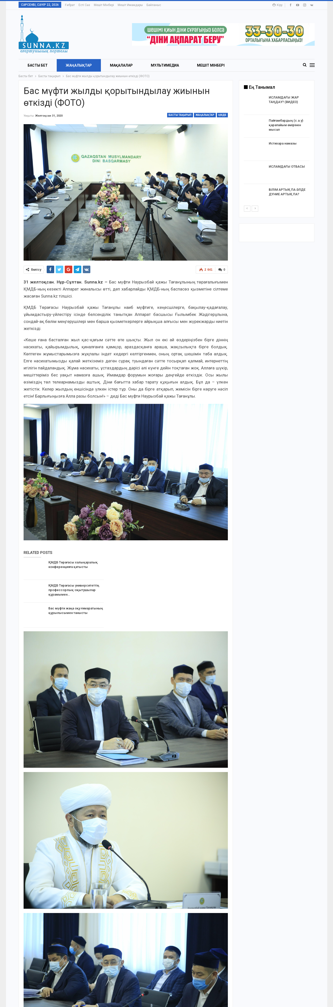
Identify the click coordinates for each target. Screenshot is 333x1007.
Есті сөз (84, 5)
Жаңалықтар (79, 65)
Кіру (278, 5)
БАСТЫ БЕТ (38, 65)
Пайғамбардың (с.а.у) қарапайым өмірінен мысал (286, 125)
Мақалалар (121, 65)
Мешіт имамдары (130, 5)
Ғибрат (70, 5)
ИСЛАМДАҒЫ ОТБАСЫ (287, 166)
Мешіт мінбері (104, 5)
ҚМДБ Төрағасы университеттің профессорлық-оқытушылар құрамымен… (73, 590)
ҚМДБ (222, 115)
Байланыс (154, 5)
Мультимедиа (165, 65)
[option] (277, 150)
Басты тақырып (180, 115)
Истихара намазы (283, 143)
